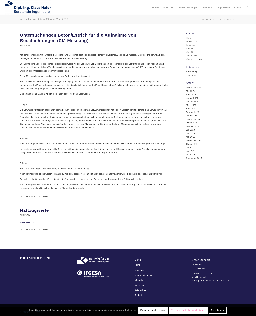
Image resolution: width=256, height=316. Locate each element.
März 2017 (191, 154)
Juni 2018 (190, 133)
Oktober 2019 (192, 122)
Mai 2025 (190, 91)
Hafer (46, 196)
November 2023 (193, 101)
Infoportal (190, 45)
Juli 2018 (190, 130)
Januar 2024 (192, 98)
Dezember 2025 (193, 87)
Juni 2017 (190, 151)
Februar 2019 (192, 126)
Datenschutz (140, 290)
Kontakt (189, 48)
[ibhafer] (28, 7)
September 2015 (194, 158)
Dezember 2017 (193, 140)
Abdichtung (191, 71)
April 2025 (191, 94)
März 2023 (191, 105)
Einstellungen (217, 310)
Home (189, 38)
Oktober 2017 (192, 144)
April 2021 (191, 108)
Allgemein (25, 45)
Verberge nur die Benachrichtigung (188, 310)
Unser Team (192, 55)
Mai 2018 (190, 137)
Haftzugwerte (34, 210)
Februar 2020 (192, 112)
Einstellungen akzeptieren (153, 310)
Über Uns (190, 52)
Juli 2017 (190, 147)
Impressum (191, 41)
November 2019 (193, 119)
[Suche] (248, 7)
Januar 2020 (192, 115)
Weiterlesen (27, 222)
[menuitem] (155, 7)
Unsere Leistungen (195, 59)
